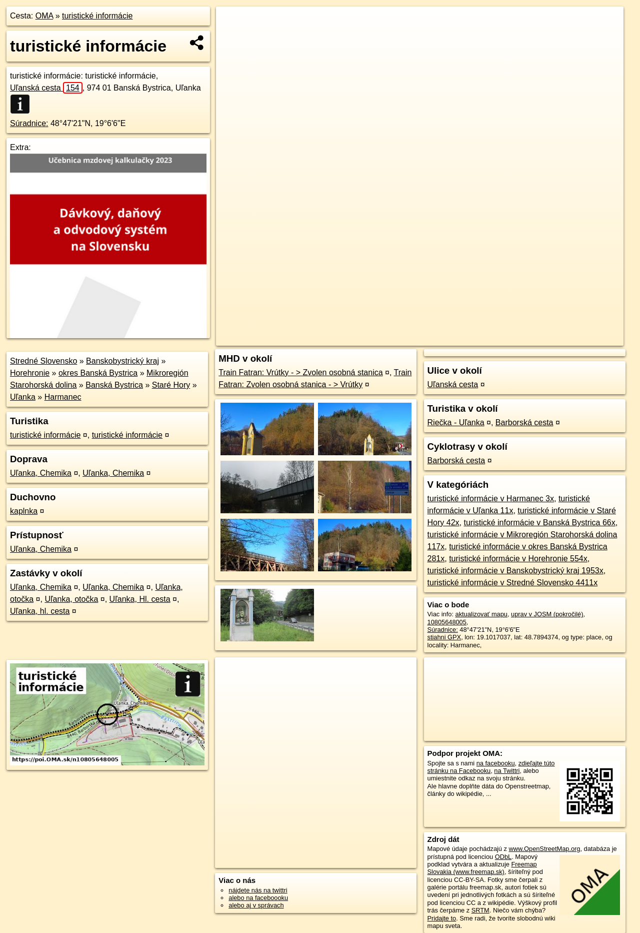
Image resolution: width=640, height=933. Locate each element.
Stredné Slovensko (43, 361)
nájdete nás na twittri (257, 890)
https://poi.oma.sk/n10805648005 (577, 338)
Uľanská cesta (46, 88)
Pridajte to (442, 918)
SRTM (481, 910)
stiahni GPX (445, 637)
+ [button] (233, 23)
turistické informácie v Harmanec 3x (491, 498)
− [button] (233, 39)
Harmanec (63, 397)
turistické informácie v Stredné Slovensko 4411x (513, 582)
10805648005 (447, 622)
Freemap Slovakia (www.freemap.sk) (482, 867)
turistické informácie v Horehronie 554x (518, 558)
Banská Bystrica (114, 385)
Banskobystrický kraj (122, 361)
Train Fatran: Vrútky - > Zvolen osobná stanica (300, 372)
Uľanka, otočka (71, 599)
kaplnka (24, 511)
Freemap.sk (499, 338)
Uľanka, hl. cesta (40, 611)
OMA (45, 16)
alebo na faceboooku (258, 897)
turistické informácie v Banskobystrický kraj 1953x (516, 570)
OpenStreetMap (448, 338)
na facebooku (495, 763)
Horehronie (30, 373)
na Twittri (507, 770)
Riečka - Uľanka (456, 422)
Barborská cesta (525, 422)
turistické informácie (97, 16)
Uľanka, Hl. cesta (140, 599)
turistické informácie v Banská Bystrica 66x (539, 522)
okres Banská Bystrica (98, 373)
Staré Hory (171, 385)
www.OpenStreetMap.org (544, 848)
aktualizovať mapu (482, 614)
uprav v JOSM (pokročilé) (547, 614)
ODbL (503, 856)
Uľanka (23, 397)
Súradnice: (29, 123)
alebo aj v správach (256, 905)
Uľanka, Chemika (41, 473)
